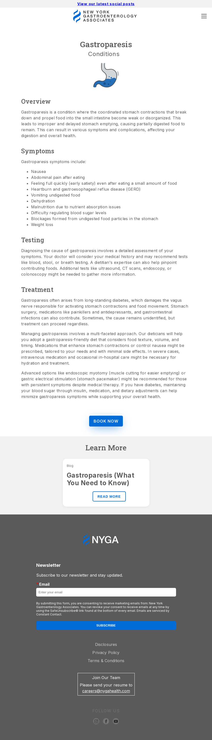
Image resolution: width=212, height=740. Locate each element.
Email (42, 584)
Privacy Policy (105, 652)
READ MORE (109, 496)
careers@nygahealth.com (106, 690)
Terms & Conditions (106, 660)
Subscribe (106, 625)
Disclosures (106, 644)
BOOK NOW (106, 421)
